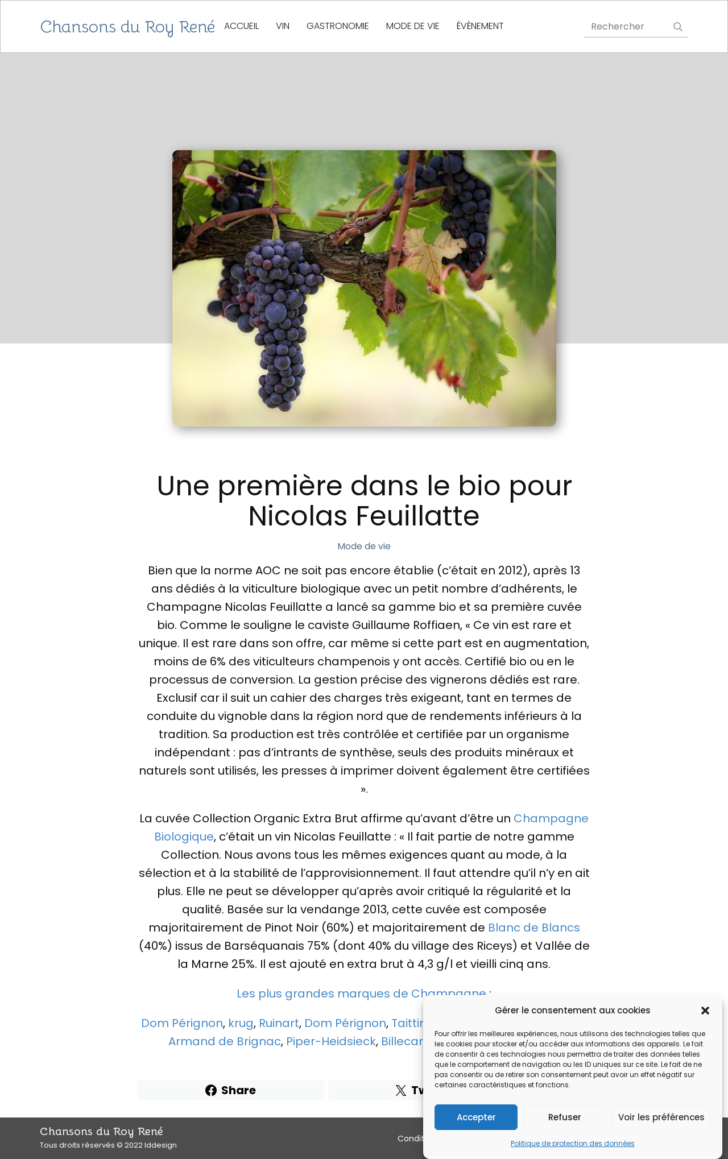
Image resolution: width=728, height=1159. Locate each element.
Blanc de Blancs (534, 928)
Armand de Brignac (224, 1041)
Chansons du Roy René (127, 27)
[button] (705, 1011)
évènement (480, 25)
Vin (282, 25)
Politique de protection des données (573, 1144)
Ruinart (279, 1023)
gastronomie (338, 25)
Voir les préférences (661, 1118)
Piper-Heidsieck (331, 1041)
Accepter (476, 1118)
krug (241, 1023)
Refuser (564, 1118)
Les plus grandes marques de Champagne (361, 993)
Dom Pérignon (182, 1023)
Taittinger (418, 1023)
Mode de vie (413, 25)
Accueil (241, 25)
